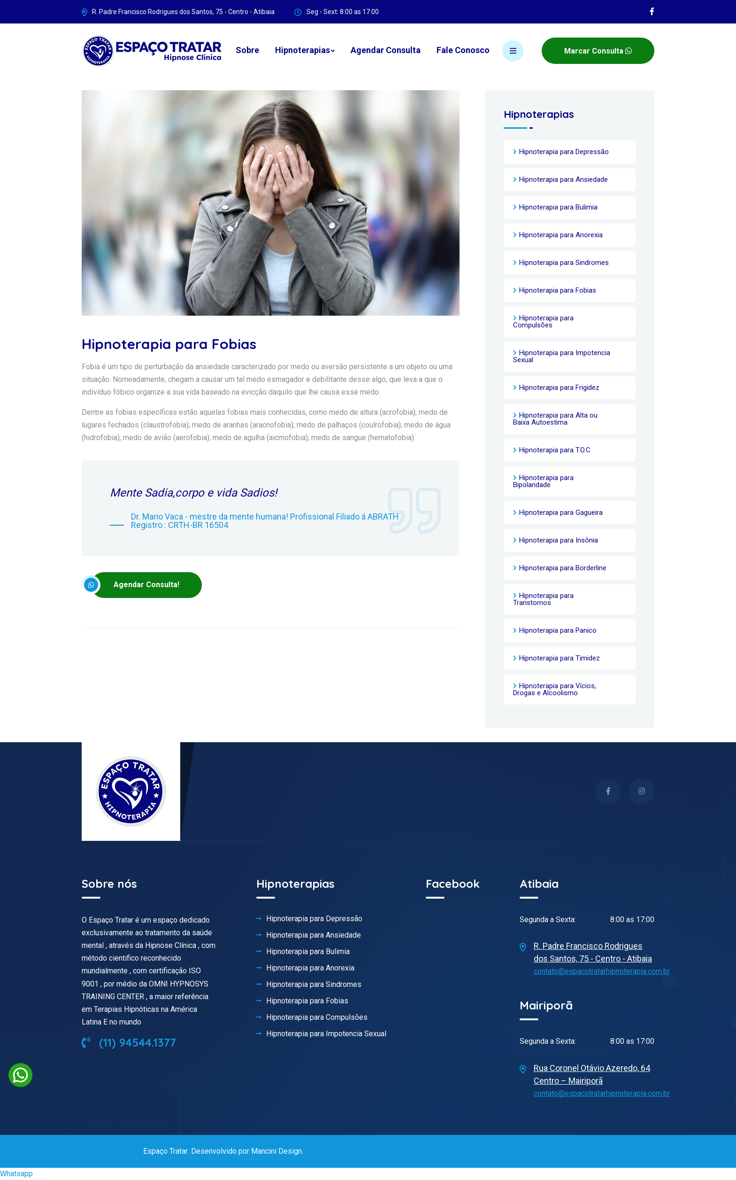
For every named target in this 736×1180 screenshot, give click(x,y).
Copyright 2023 (112, 1151)
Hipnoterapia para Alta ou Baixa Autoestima (555, 419)
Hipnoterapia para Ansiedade (563, 179)
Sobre (247, 50)
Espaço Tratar (165, 1151)
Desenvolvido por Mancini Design (246, 1151)
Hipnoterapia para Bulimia (558, 207)
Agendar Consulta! (135, 585)
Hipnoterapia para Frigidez (559, 387)
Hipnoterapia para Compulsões (543, 321)
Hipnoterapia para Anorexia (561, 235)
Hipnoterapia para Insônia (558, 540)
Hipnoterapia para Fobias (557, 290)
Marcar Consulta (598, 51)
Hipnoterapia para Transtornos (543, 599)
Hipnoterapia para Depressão (564, 152)
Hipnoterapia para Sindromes (564, 262)
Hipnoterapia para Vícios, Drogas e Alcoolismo (554, 689)
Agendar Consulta (386, 50)
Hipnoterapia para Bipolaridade (543, 481)
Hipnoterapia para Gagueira (561, 512)
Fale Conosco (463, 50)
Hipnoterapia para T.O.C (554, 450)
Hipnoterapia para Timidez (559, 658)
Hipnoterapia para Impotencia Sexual (561, 356)
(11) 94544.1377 (129, 1042)
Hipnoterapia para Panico (558, 630)
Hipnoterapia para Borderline (562, 568)
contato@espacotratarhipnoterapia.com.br (602, 971)
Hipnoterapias (302, 50)
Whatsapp (16, 1173)
